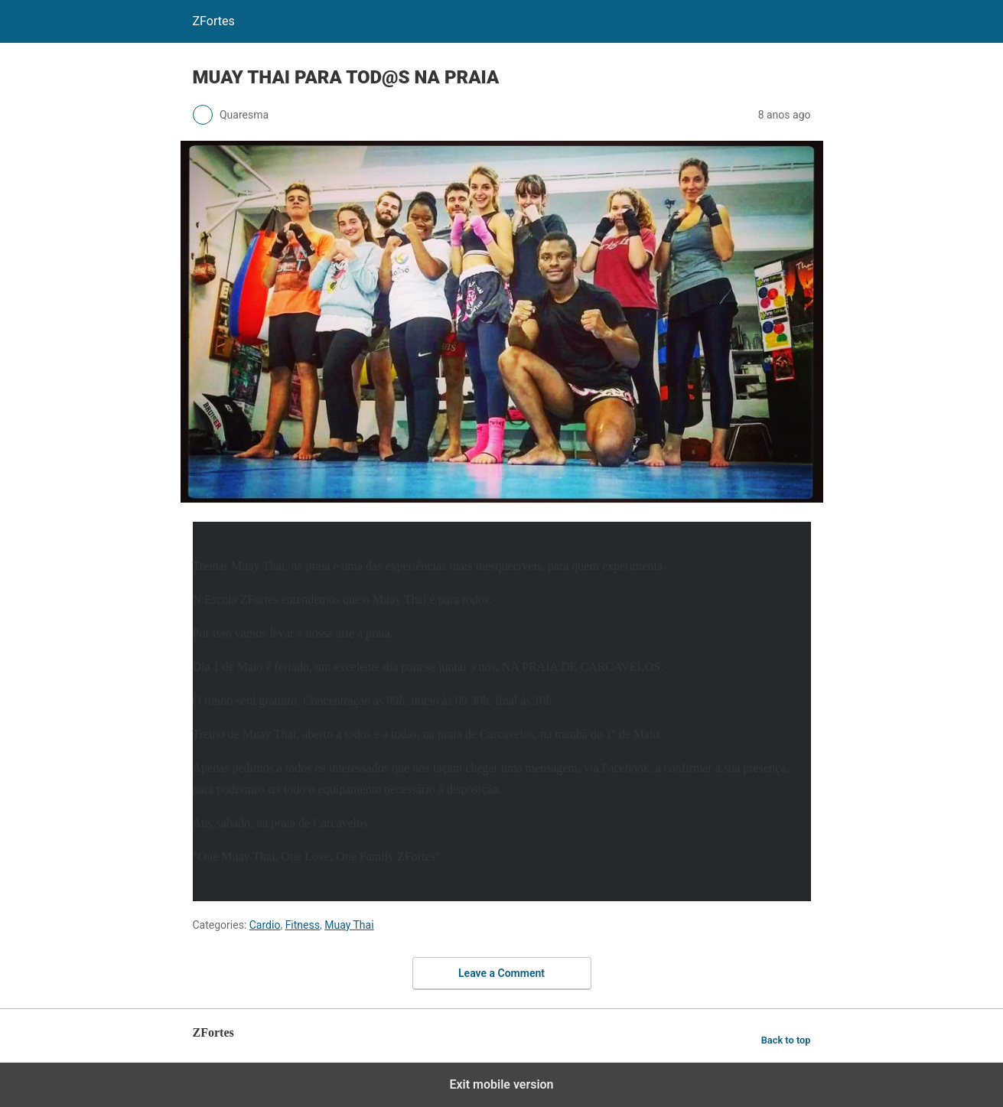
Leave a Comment (501, 973)
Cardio (265, 925)
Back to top (786, 1040)
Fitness (302, 925)
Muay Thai (348, 925)
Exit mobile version (501, 1084)
